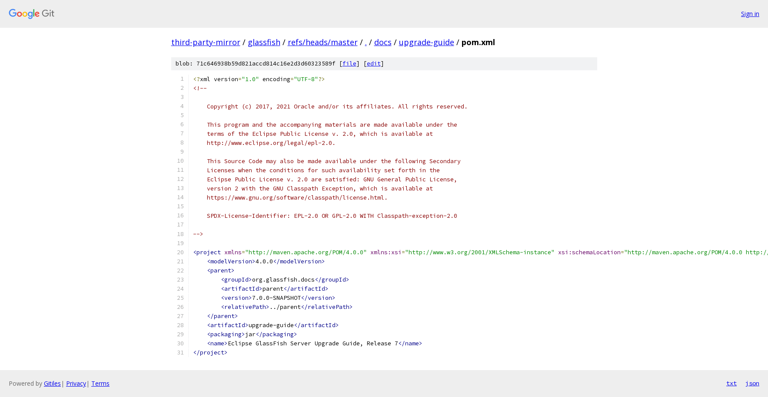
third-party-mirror (205, 42)
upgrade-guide (426, 42)
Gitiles (52, 383)
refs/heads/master (323, 42)
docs (383, 42)
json (752, 383)
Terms (100, 383)
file (349, 63)
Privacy (76, 383)
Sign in (750, 14)
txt (731, 383)
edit (374, 63)
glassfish (264, 42)
